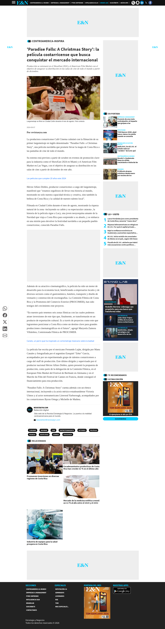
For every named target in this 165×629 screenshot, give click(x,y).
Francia (32, 434)
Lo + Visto (113, 214)
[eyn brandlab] (115, 282)
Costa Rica (44, 434)
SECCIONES (31, 585)
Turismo (32, 430)
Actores (82, 430)
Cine (53, 430)
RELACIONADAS (39, 441)
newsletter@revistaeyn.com (47, 420)
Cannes (56, 434)
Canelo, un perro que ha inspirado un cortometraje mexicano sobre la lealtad (60, 341)
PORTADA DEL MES (92, 585)
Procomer (68, 434)
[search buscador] (133, 3)
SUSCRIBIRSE (120, 419)
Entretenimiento (67, 430)
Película (93, 430)
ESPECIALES (60, 585)
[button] (5, 308)
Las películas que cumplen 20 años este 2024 (46, 178)
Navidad (44, 430)
